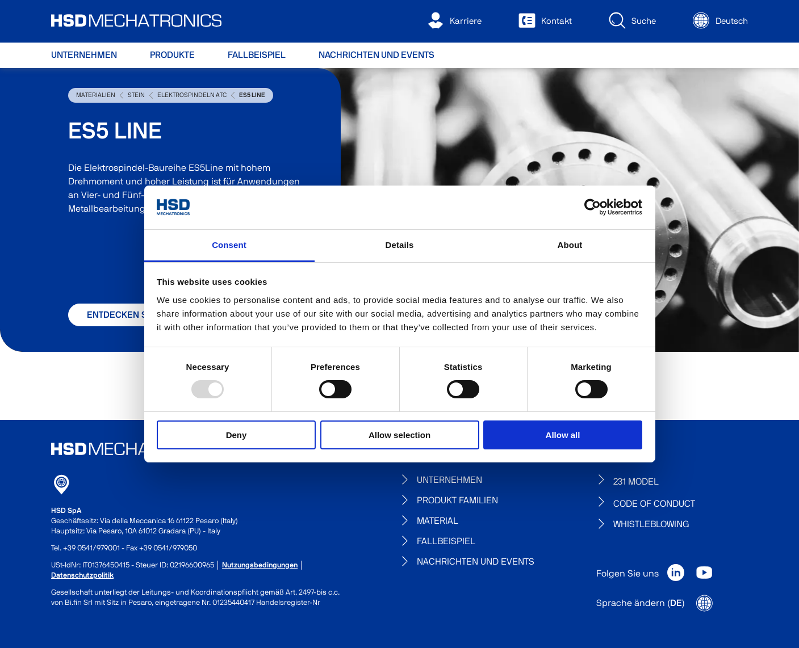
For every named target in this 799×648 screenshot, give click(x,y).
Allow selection (399, 435)
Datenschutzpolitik (82, 575)
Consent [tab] (229, 245)
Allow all (563, 435)
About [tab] (570, 245)
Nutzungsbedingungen (260, 565)
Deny (236, 435)
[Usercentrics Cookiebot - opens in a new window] (592, 207)
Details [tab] (400, 245)
